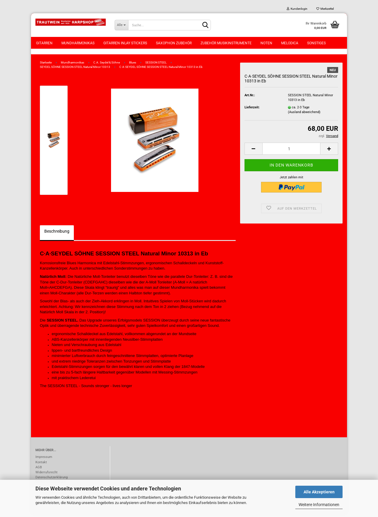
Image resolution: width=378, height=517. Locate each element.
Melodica (289, 43)
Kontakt (41, 465)
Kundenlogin (297, 8)
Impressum (43, 460)
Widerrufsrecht (46, 475)
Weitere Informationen (319, 504)
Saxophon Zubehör (174, 43)
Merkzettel (325, 8)
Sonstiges (316, 43)
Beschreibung (56, 234)
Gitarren (44, 43)
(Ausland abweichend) (304, 115)
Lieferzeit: (252, 110)
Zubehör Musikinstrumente (226, 43)
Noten (266, 43)
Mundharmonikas (77, 43)
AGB (38, 470)
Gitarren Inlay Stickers (125, 43)
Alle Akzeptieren (319, 492)
